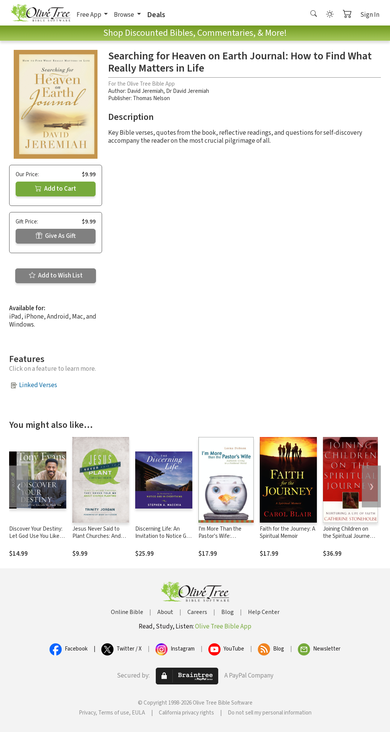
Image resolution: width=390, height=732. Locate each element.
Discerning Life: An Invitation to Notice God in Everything (163, 536)
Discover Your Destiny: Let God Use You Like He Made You (35, 536)
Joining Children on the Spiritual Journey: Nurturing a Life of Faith (348, 540)
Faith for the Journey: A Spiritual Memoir (287, 532)
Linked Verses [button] (38, 385)
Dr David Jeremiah (187, 91)
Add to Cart (55, 188)
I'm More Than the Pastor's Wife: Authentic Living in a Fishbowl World (222, 540)
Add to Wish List (56, 275)
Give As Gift (56, 236)
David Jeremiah (145, 91)
